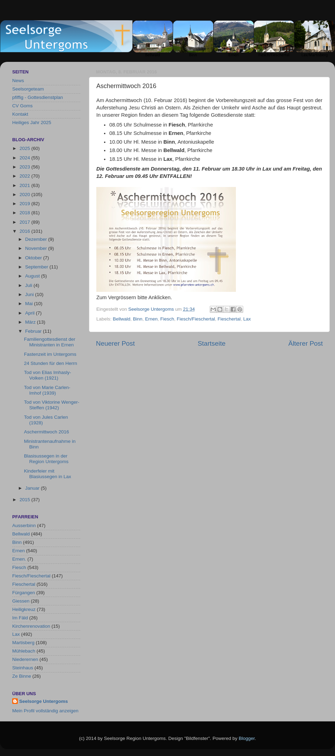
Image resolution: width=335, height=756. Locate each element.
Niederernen (25, 659)
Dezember (36, 239)
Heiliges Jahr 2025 (31, 122)
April (30, 313)
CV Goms (22, 105)
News (18, 80)
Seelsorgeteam (28, 89)
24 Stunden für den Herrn (50, 363)
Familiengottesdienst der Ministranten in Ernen (49, 342)
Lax (247, 319)
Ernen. (19, 559)
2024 (25, 157)
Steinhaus (22, 667)
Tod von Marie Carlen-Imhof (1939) (47, 390)
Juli (29, 285)
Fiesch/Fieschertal (196, 319)
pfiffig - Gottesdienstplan (37, 97)
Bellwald (121, 319)
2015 (25, 499)
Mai (29, 303)
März (31, 322)
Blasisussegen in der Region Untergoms (46, 458)
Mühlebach (23, 651)
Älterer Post (305, 343)
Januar (33, 488)
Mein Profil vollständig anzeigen (45, 710)
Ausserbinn (24, 525)
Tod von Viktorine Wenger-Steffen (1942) (52, 404)
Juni (30, 294)
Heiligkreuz (24, 609)
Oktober (34, 257)
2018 (25, 212)
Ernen (151, 319)
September (37, 266)
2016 (25, 231)
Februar (34, 331)
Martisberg (23, 642)
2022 (25, 176)
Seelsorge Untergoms (43, 701)
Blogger (247, 738)
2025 (25, 148)
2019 (25, 203)
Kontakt (20, 114)
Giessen (21, 601)
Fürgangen (23, 592)
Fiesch (167, 319)
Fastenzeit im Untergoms (50, 354)
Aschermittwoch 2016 (46, 431)
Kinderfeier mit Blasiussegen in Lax (47, 473)
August (33, 276)
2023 (25, 167)
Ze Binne (21, 676)
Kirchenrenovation (31, 626)
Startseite (211, 343)
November (36, 248)
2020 (25, 194)
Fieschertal (229, 319)
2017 (25, 222)
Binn (137, 319)
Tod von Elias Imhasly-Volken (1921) (47, 375)
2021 (25, 185)
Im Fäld (20, 617)
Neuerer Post (115, 343)
